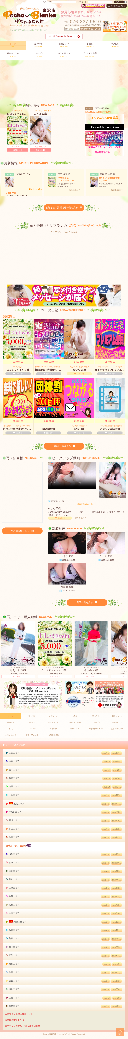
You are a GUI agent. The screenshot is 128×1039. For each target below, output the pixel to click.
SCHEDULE (90, 45)
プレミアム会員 (74, 722)
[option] (17, 130)
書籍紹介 (53, 729)
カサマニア (74, 729)
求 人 (11, 729)
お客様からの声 (117, 729)
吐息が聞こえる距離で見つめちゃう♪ (100, 112)
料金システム (117, 716)
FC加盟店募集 (53, 735)
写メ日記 (95, 716)
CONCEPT (38, 54)
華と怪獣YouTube (96, 729)
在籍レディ (53, 716)
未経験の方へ (117, 722)
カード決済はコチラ (116, 6)
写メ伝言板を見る (22, 531)
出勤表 (74, 716)
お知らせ (31, 722)
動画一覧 (10, 722)
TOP (13, 45)
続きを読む (74, 190)
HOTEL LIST (64, 54)
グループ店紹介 (32, 735)
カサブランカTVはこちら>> (63, 232)
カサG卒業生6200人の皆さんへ (64, 36)
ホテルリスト (53, 722)
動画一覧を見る (87, 602)
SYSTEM (13, 54)
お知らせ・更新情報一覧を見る (64, 207)
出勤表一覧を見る (64, 446)
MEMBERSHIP (90, 54)
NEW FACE (38, 45)
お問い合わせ (10, 735)
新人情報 (31, 716)
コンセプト (96, 722)
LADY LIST (64, 45)
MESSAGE (115, 45)
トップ (10, 716)
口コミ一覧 (32, 729)
